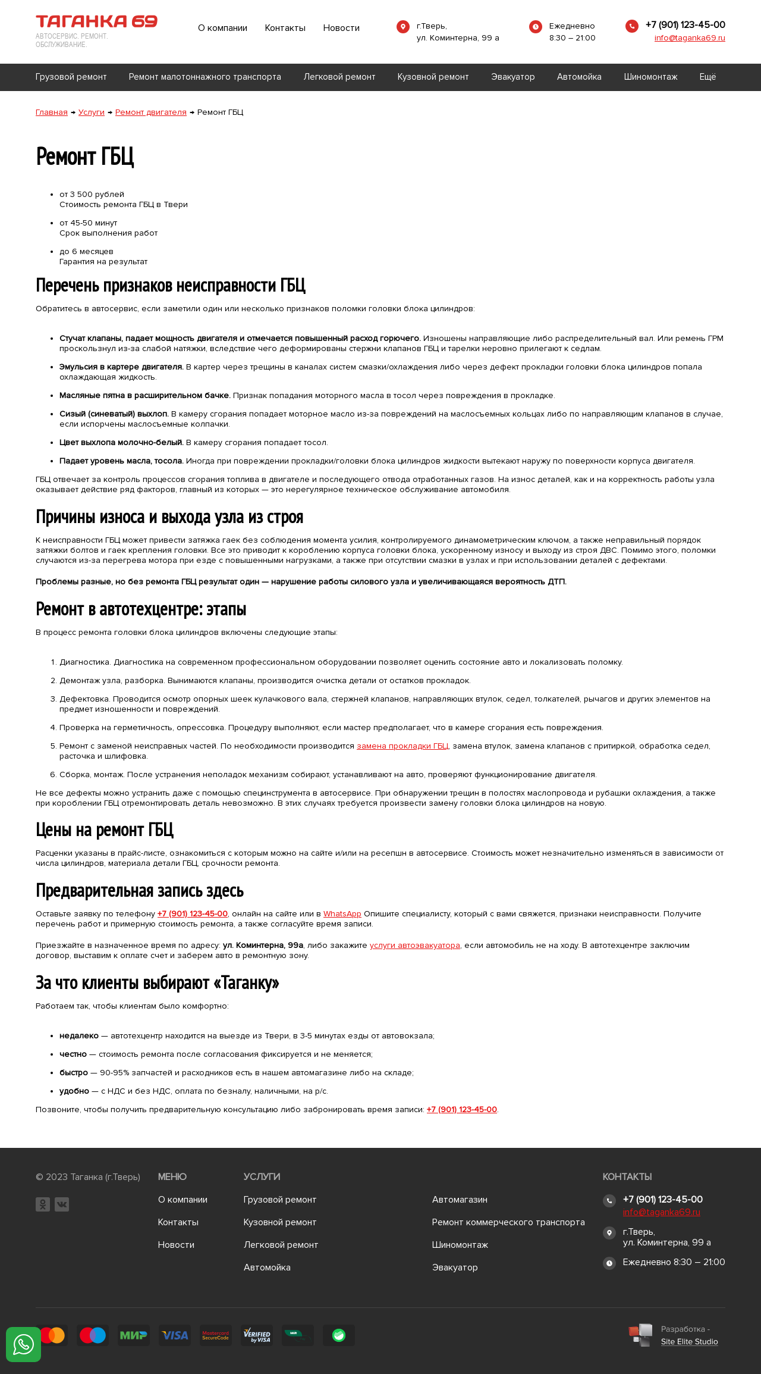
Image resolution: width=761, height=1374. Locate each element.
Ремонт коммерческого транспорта (508, 1222)
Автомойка (579, 76)
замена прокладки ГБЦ (402, 746)
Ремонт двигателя (151, 112)
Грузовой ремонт (71, 76)
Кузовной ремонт (433, 76)
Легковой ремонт (340, 76)
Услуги (91, 112)
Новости (341, 28)
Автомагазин (460, 1200)
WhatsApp (342, 914)
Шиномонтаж (651, 76)
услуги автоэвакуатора (415, 945)
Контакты (285, 28)
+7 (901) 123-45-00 (685, 25)
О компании (222, 28)
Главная (52, 112)
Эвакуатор (513, 76)
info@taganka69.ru (690, 38)
